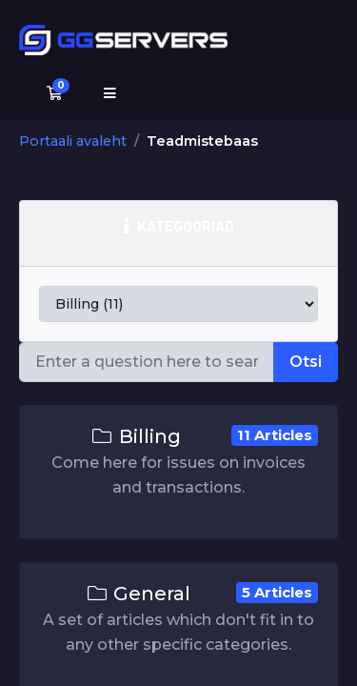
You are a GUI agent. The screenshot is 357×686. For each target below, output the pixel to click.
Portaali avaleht (73, 141)
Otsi (305, 362)
